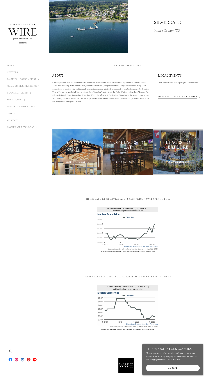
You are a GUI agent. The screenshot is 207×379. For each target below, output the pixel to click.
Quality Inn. (114, 95)
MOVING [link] (103, 366)
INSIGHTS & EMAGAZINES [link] (21, 106)
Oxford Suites (121, 92)
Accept (173, 368)
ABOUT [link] (11, 113)
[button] (28, 72)
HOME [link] (10, 65)
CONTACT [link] (12, 120)
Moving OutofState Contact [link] (121, 366)
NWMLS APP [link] (128, 371)
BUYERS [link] (70, 366)
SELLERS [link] (81, 366)
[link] (22, 31)
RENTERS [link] (92, 366)
